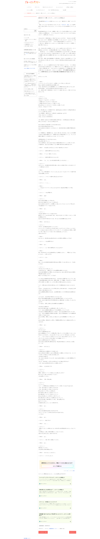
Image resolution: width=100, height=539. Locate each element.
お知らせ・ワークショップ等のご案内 (30, 40)
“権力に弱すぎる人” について (29, 91)
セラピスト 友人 (65, 24)
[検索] (35, 31)
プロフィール (37, 7)
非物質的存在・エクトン (53, 528)
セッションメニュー (59, 7)
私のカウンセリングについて (48, 7)
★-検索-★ (25, 28)
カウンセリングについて (29, 42)
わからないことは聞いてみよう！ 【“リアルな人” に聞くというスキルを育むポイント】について (30, 80)
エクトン (47, 21)
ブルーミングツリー (28, 4)
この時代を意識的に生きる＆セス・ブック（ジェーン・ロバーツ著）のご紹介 (30, 94)
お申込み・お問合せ (69, 7)
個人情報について (27, 538)
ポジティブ (72, 532)
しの (67, 470)
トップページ (29, 7)
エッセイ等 (27, 37)
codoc (74, 470)
